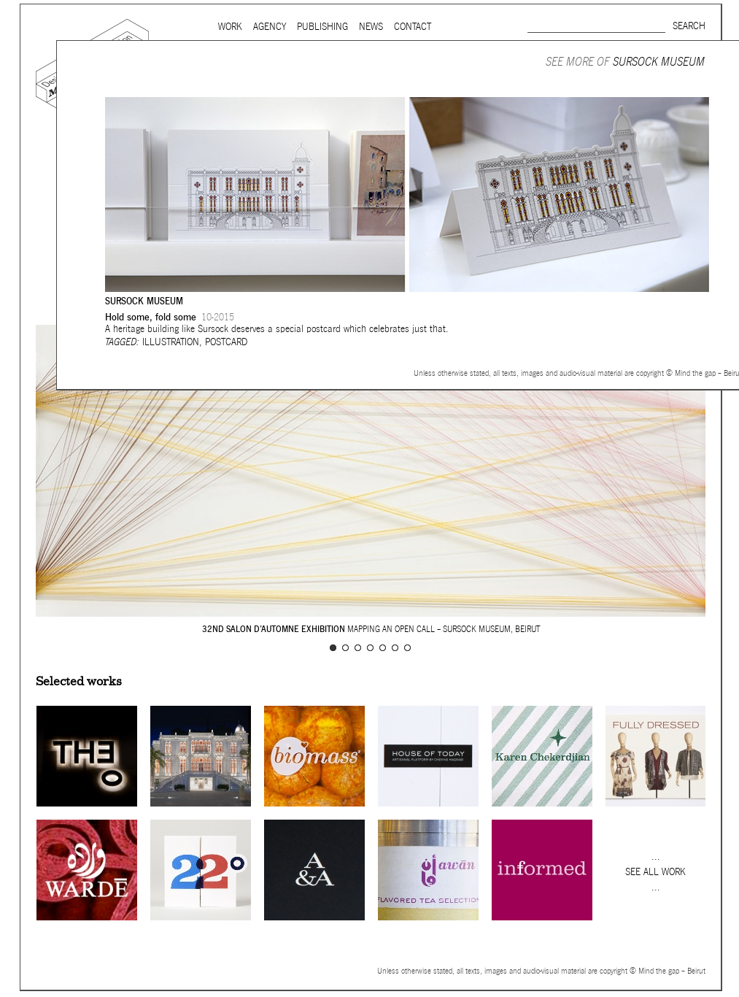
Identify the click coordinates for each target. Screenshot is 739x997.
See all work (655, 871)
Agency (269, 26)
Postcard (226, 341)
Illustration (170, 341)
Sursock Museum (659, 61)
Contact (412, 26)
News (371, 26)
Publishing (322, 26)
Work (230, 26)
